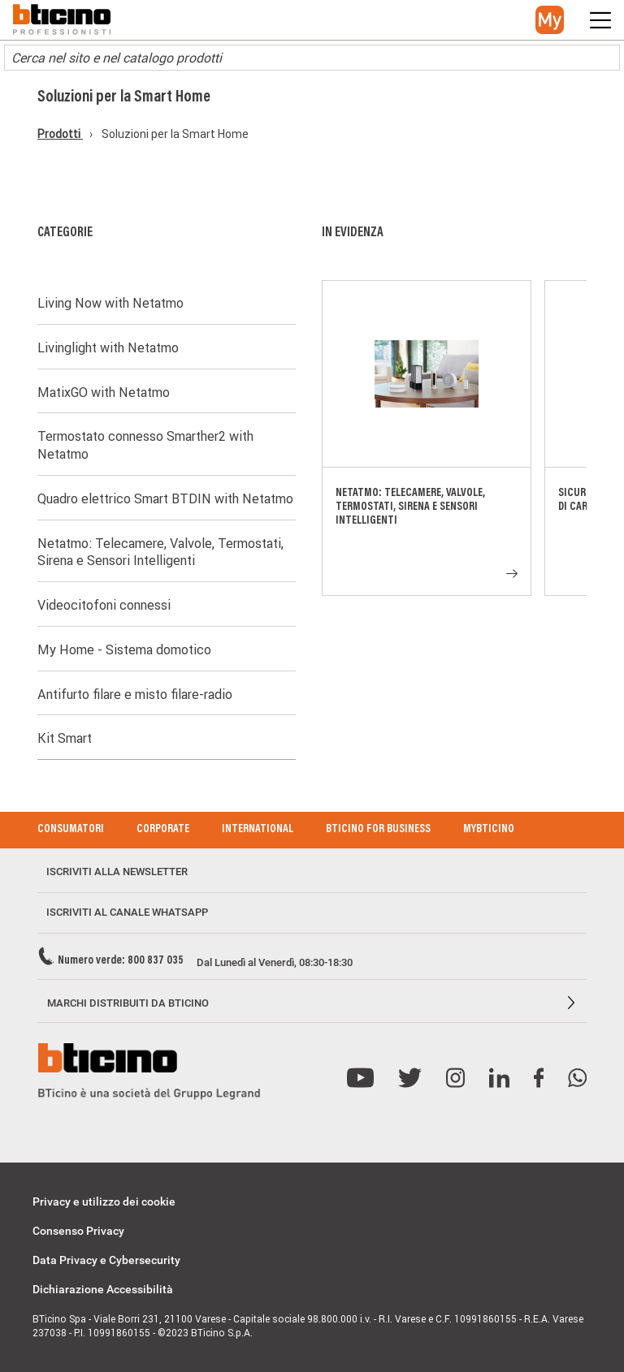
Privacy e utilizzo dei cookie (104, 1201)
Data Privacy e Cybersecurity (106, 1259)
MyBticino (488, 829)
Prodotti (60, 134)
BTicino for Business (378, 829)
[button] (549, 20)
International (257, 829)
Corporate (162, 829)
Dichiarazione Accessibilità (102, 1289)
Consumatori (70, 829)
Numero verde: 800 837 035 (121, 961)
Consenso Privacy (78, 1230)
